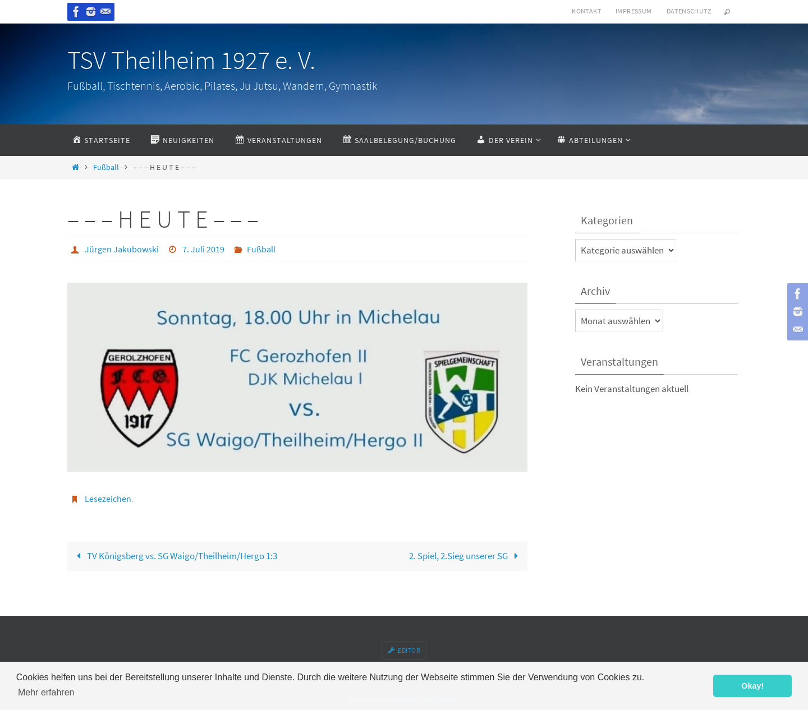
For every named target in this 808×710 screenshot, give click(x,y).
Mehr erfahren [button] (46, 692)
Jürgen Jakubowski (122, 249)
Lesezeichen (108, 498)
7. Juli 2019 (203, 249)
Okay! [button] (752, 685)
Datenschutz (689, 11)
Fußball (106, 167)
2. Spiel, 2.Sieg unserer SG (466, 556)
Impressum (634, 11)
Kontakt (586, 11)
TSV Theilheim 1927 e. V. (191, 60)
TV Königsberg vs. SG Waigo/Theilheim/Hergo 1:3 (174, 556)
